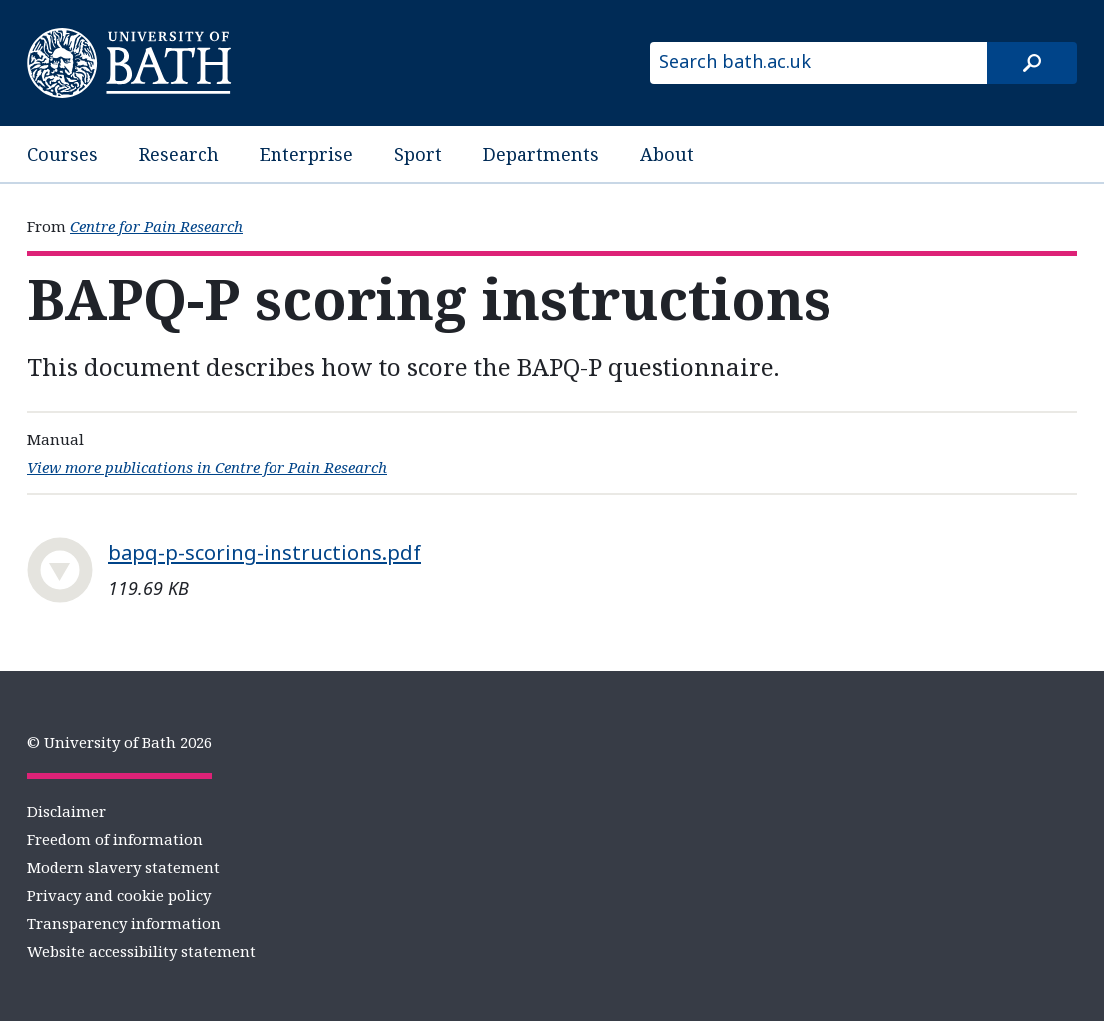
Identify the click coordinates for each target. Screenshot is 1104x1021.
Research (179, 154)
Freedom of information (115, 839)
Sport (418, 154)
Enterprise (306, 154)
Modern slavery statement (123, 867)
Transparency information (124, 923)
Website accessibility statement (141, 951)
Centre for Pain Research (156, 226)
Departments (541, 154)
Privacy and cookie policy (119, 895)
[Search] (1032, 63)
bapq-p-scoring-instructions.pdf (264, 552)
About (667, 154)
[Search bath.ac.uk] (818, 63)
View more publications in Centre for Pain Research (207, 467)
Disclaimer (66, 811)
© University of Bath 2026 (119, 742)
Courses (62, 154)
